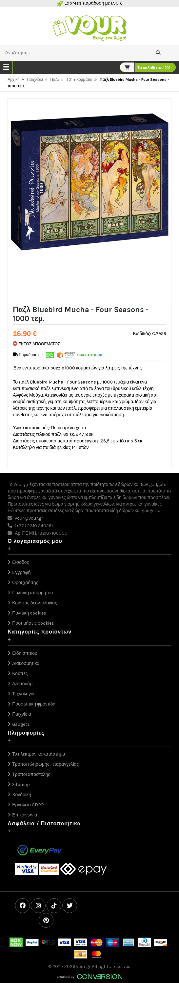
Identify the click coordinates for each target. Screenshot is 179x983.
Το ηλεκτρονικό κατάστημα (38, 754)
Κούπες (20, 673)
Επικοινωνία (24, 815)
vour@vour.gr (29, 518)
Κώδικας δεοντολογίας (34, 603)
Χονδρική (21, 794)
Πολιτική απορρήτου (32, 593)
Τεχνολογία (23, 694)
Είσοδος (20, 562)
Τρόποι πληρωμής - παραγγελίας (45, 764)
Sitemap (21, 784)
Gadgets (21, 724)
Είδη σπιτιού (24, 653)
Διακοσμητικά (25, 663)
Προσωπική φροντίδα (33, 704)
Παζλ (54, 79)
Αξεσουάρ (22, 684)
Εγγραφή (21, 572)
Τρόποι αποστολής (31, 774)
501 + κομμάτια (79, 79)
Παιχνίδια (35, 79)
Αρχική (13, 79)
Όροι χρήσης (25, 582)
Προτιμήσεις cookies (33, 623)
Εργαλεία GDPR (28, 805)
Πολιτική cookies (29, 613)
